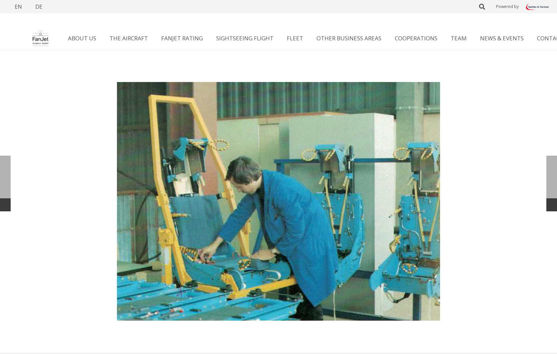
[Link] (537, 6)
